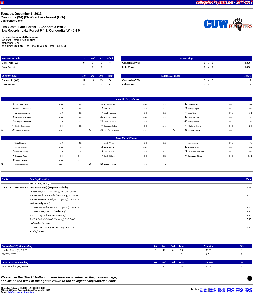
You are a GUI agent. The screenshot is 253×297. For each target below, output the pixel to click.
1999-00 (204, 289)
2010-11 (248, 291)
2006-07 (212, 291)
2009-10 (239, 291)
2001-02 (221, 289)
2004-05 (248, 289)
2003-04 (239, 289)
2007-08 (221, 291)
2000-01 (212, 289)
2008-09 (230, 291)
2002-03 (230, 289)
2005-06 (204, 291)
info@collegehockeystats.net (21, 292)
